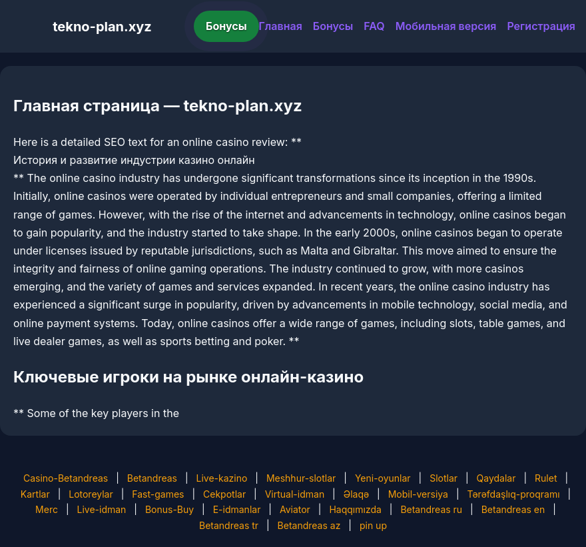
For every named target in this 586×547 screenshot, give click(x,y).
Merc (46, 509)
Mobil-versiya (418, 494)
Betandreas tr (228, 525)
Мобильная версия (446, 26)
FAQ (374, 26)
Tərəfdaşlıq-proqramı (513, 494)
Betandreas (152, 478)
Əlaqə (356, 494)
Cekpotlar (224, 494)
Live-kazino (222, 478)
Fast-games (158, 494)
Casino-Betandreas (65, 478)
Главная (280, 26)
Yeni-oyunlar (383, 478)
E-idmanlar (237, 509)
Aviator (295, 509)
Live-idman (101, 509)
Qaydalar (496, 478)
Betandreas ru (431, 509)
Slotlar (443, 478)
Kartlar (35, 494)
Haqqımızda (355, 509)
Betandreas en (513, 509)
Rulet (546, 478)
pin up (373, 525)
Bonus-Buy (169, 509)
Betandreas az (309, 525)
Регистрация (541, 26)
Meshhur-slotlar (301, 478)
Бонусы (226, 26)
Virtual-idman (294, 494)
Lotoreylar (91, 494)
